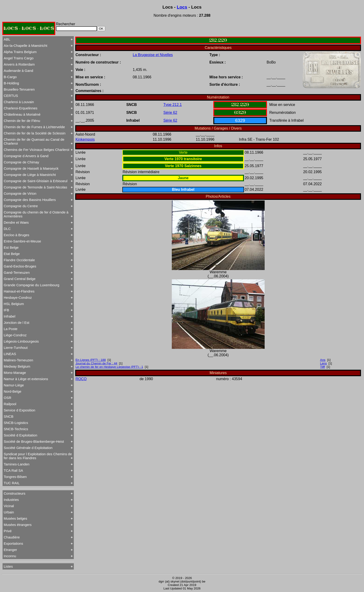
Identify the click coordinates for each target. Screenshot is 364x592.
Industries (11, 500)
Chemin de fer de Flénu (22, 121)
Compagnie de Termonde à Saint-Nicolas (35, 187)
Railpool (10, 404)
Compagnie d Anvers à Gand (26, 156)
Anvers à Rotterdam (19, 64)
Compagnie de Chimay (21, 162)
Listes (8, 566)
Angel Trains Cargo (18, 58)
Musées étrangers (18, 525)
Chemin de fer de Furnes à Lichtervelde (34, 127)
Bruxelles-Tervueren (19, 89)
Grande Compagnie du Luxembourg (31, 285)
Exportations (13, 543)
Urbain (9, 512)
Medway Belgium (17, 366)
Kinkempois (85, 139)
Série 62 (170, 113)
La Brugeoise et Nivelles (153, 55)
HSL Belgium (14, 304)
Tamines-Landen (16, 464)
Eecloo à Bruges (16, 235)
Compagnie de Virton (20, 193)
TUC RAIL (12, 483)
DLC (7, 229)
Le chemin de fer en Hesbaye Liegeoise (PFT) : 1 (109, 367)
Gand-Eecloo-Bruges (20, 266)
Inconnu (10, 556)
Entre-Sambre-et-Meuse (22, 241)
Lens (323, 363)
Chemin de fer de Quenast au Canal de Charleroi (34, 141)
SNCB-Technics (16, 429)
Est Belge (11, 247)
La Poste (10, 329)
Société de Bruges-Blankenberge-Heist (34, 441)
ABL (7, 39)
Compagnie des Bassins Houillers (30, 200)
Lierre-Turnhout (16, 348)
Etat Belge (12, 254)
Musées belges (15, 518)
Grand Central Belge (20, 279)
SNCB (8, 416)
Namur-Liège (14, 385)
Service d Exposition (19, 410)
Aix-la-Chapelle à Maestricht (25, 46)
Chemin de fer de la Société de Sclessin (34, 133)
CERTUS (11, 96)
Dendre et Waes (16, 222)
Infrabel (9, 316)
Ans (322, 360)
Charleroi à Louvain (19, 102)
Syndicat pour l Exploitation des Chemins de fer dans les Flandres (38, 456)
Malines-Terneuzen (18, 360)
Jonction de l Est (16, 323)
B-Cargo (10, 77)
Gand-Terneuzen (17, 272)
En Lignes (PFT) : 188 (90, 360)
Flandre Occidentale (19, 260)
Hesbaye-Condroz (18, 297)
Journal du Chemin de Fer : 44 (96, 363)
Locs (182, 7)
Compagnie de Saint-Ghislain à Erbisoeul (35, 181)
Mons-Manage (15, 373)
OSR (7, 398)
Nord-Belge (12, 391)
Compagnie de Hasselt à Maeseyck (31, 168)
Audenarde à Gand (18, 71)
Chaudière (12, 537)
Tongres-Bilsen (15, 477)
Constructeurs (14, 493)
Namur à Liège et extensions (26, 379)
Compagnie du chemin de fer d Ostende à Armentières (36, 214)
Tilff (322, 367)
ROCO (81, 379)
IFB (6, 310)
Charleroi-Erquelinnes (20, 108)
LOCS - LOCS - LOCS (28, 28)
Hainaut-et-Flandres (19, 291)
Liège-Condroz (15, 335)
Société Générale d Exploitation (28, 448)
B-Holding (11, 83)
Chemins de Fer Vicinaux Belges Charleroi (36, 150)
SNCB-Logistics (16, 423)
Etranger (10, 550)
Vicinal (9, 506)
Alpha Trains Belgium (20, 52)
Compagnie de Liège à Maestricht (30, 175)
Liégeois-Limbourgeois (21, 341)
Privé (8, 531)
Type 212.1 (172, 105)
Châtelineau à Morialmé (22, 114)
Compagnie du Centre (21, 206)
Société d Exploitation (20, 435)
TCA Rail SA (13, 470)
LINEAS (10, 354)
